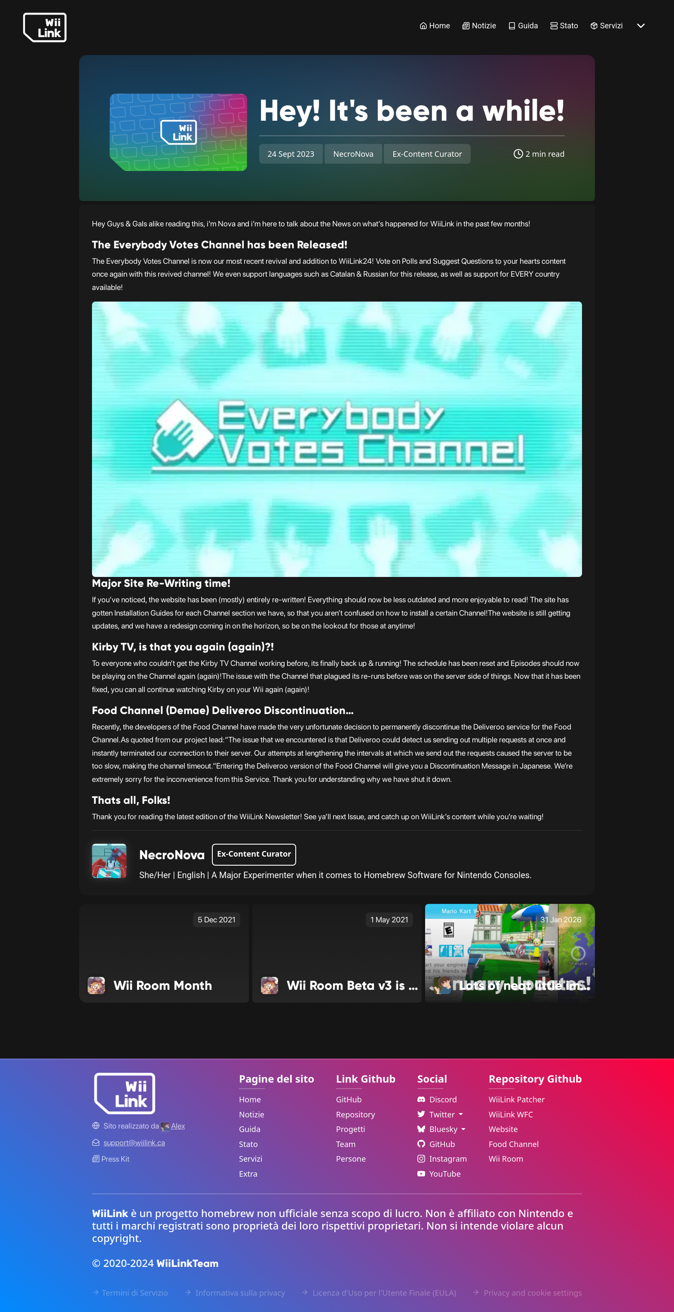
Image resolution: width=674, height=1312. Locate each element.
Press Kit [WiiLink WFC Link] (110, 1158)
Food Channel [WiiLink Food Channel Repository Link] (514, 1144)
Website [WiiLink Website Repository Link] (503, 1129)
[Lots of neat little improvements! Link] (510, 953)
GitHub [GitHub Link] (349, 1099)
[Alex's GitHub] (173, 1125)
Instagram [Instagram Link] (442, 1158)
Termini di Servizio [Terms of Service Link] (130, 1293)
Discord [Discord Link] (437, 1099)
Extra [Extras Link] (248, 1174)
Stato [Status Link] (564, 25)
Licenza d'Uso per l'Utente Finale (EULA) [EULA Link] (378, 1293)
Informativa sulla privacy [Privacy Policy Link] (234, 1293)
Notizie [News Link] (479, 25)
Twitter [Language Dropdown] (437, 1114)
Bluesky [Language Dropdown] (438, 1129)
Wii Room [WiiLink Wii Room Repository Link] (506, 1158)
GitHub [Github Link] (436, 1144)
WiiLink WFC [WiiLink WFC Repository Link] (511, 1114)
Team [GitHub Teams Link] (346, 1144)
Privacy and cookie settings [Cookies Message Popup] (527, 1293)
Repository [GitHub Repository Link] (355, 1114)
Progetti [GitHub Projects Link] (350, 1129)
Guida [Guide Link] (523, 25)
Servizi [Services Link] (606, 25)
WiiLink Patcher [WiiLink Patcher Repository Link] (517, 1099)
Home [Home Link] (435, 25)
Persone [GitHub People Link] (351, 1158)
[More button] (641, 26)
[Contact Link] (134, 1142)
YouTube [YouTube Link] (439, 1174)
